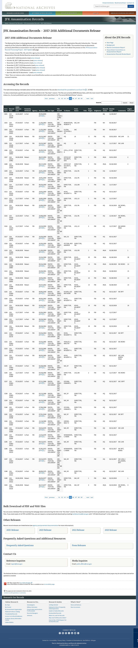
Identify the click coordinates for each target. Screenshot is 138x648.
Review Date (111, 109)
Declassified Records (55, 613)
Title (85, 111)
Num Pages (90, 109)
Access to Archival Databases (13, 616)
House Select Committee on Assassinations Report (116, 51)
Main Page (110, 43)
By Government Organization (13, 609)
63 (65, 98)
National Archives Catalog (12, 611)
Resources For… (33, 602)
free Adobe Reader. (25, 583)
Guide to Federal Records (56, 611)
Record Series (105, 109)
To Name (67, 111)
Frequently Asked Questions (20, 545)
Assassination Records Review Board (118, 54)
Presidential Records (11, 614)
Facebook (60, 633)
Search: (98, 102)
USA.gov (93, 640)
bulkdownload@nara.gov (80, 514)
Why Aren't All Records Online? (57, 618)
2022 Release (78, 530)
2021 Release (111, 530)
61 (59, 98)
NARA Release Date (18, 109)
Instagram (66, 633)
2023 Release (45, 530)
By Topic (7, 605)
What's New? (75, 602)
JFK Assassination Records (31, 23)
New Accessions (75, 607)
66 (73, 98)
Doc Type (51, 111)
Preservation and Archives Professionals (34, 610)
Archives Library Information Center (13, 619)
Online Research (11, 602)
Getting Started (53, 605)
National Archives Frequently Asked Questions (57, 608)
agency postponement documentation (45, 525)
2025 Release (12, 530)
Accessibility (53, 640)
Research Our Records (15, 13)
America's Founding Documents (122, 13)
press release (35, 58)
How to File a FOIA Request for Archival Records (57, 620)
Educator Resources (69, 13)
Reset (131, 103)
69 (81, 98)
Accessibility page (49, 584)
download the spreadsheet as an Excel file (71, 90)
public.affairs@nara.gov (84, 564)
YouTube (72, 633)
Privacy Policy (62, 640)
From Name (76, 109)
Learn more (121, 644)
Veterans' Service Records (42, 13)
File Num (59, 109)
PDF (40, 116)
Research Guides (55, 602)
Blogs (75, 633)
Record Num (11, 109)
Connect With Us (69, 630)
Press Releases (79, 545)
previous (52, 98)
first (46, 98)
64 (67, 98)
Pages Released (130, 109)
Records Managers (32, 613)
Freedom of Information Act (74, 640)
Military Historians (32, 607)
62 (62, 98)
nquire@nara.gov (16, 564)
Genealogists (31, 605)
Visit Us (96, 13)
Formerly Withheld (27, 109)
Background (111, 45)
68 (79, 98)
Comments (122, 111)
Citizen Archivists (108, 3)
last (92, 98)
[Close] (136, 630)
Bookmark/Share (120, 3)
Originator (97, 111)
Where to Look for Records (56, 615)
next (87, 98)
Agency (34, 111)
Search (131, 6)
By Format (8, 607)
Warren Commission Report (116, 47)
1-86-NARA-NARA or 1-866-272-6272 (69, 645)
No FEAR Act (86, 640)
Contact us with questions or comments (15, 593)
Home (6, 23)
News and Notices (76, 605)
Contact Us (130, 3)
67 (76, 98)
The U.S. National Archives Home (30, 5)
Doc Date (42, 111)
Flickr (78, 633)
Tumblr (69, 633)
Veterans (29, 615)
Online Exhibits (9, 622)
